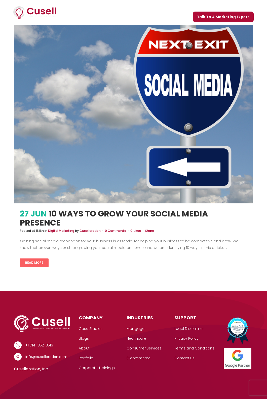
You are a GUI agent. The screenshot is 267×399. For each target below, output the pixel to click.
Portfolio (182, 5)
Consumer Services (144, 348)
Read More (34, 262)
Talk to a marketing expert (223, 16)
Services (101, 5)
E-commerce (138, 358)
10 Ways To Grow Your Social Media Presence (114, 218)
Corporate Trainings (232, 5)
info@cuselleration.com (46, 356)
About (84, 348)
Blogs (202, 5)
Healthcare (136, 338)
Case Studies (130, 5)
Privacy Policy (186, 338)
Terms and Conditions (194, 348)
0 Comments (115, 231)
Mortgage (135, 328)
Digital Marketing (61, 231)
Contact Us (184, 358)
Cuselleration (90, 231)
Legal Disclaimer (189, 328)
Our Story (158, 5)
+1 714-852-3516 (39, 345)
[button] (109, 5)
